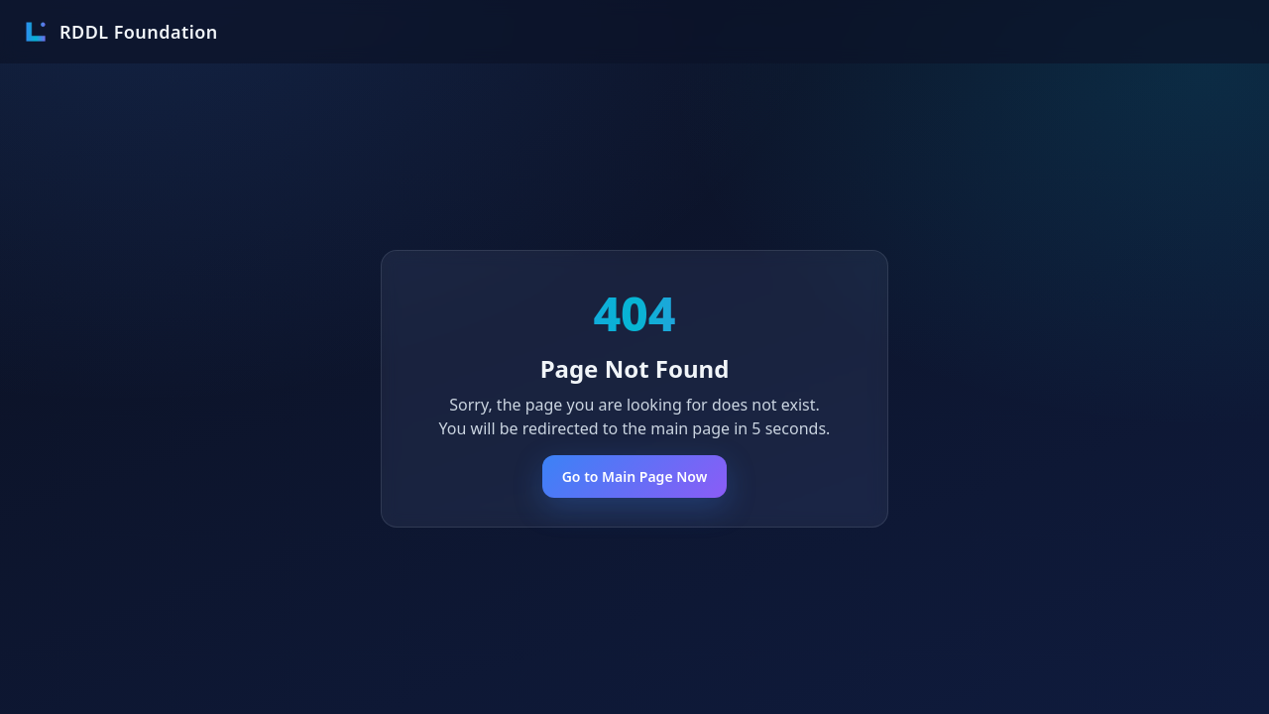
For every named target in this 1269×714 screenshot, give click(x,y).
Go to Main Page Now (635, 476)
